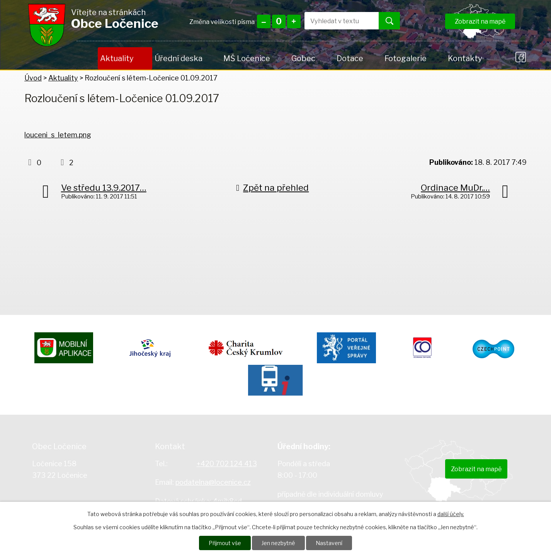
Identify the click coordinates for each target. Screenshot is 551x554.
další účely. (450, 514)
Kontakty (465, 58)
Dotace (350, 58)
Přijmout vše (225, 543)
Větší (294, 21)
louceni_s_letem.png (57, 135)
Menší (263, 21)
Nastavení (329, 543)
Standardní (279, 21)
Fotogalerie (405, 58)
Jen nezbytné (278, 543)
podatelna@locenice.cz (213, 482)
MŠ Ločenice (246, 58)
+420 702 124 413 (227, 464)
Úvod (87, 58)
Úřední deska (178, 58)
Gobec (303, 58)
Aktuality (116, 58)
